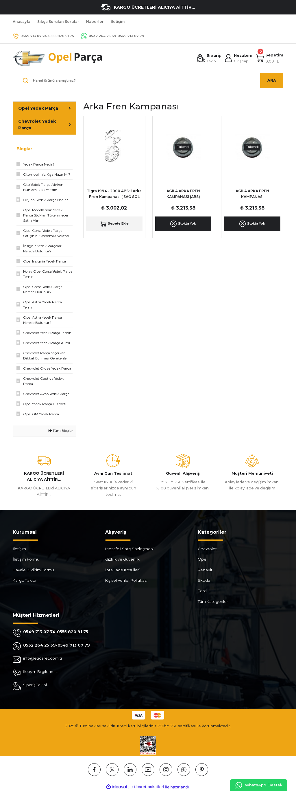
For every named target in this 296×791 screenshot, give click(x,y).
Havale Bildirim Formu (33, 570)
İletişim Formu (26, 559)
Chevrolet (207, 548)
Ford (202, 590)
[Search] (148, 80)
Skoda (204, 580)
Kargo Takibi (24, 580)
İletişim (19, 548)
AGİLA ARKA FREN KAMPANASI (252, 194)
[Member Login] (238, 58)
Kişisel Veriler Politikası (126, 580)
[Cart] (269, 58)
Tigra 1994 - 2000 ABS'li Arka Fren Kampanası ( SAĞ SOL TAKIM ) (114, 194)
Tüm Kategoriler (213, 601)
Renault (205, 570)
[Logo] (58, 58)
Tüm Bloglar (61, 431)
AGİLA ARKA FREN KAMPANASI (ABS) (183, 194)
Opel (202, 559)
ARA (271, 80)
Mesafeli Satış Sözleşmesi (129, 548)
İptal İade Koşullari (122, 570)
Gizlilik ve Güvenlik (122, 559)
